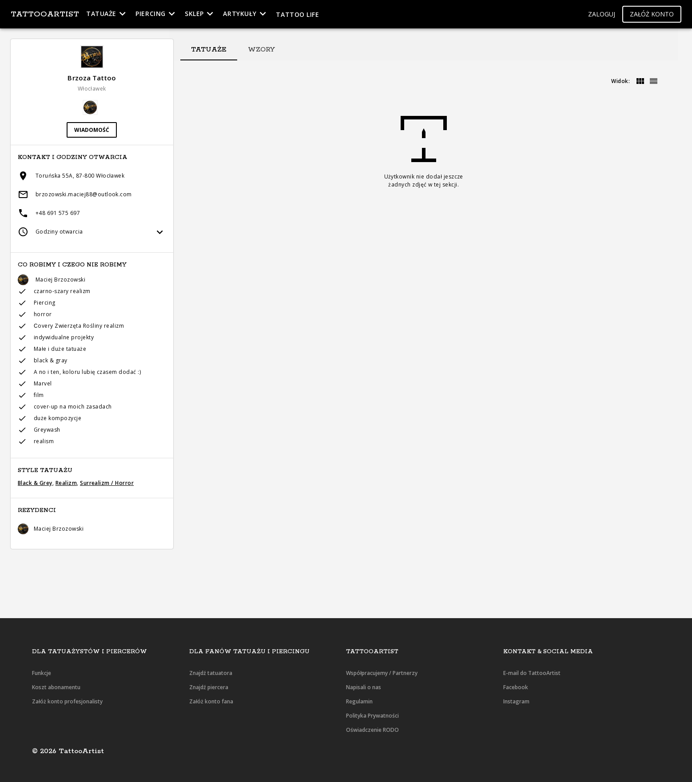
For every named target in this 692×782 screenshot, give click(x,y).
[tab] (208, 49)
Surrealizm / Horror (107, 483)
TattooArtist (45, 14)
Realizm (66, 483)
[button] (602, 14)
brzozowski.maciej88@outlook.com (84, 194)
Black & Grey (35, 483)
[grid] (640, 81)
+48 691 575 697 (58, 213)
